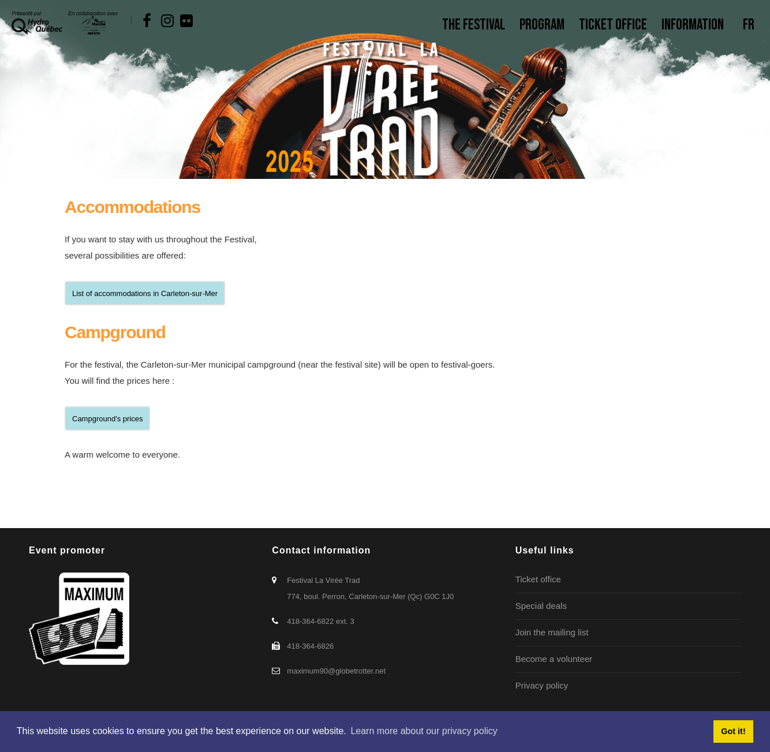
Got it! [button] (733, 731)
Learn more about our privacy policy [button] (423, 731)
